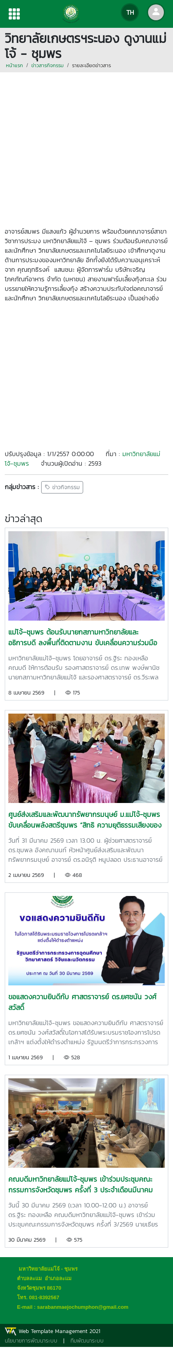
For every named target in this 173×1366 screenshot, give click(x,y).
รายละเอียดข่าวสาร (91, 65)
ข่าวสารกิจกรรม (47, 65)
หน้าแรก (14, 65)
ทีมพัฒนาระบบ (87, 1341)
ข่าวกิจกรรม (62, 487)
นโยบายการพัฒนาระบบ (31, 1341)
